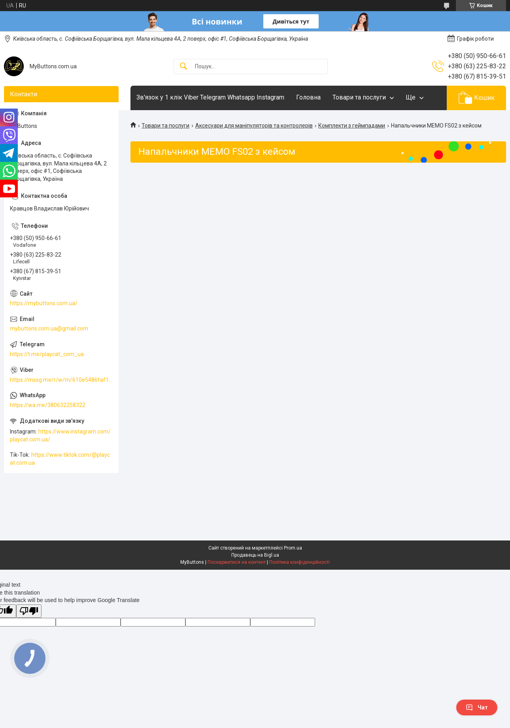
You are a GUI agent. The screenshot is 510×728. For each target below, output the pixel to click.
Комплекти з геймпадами (351, 125)
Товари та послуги (359, 97)
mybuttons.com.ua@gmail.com (49, 328)
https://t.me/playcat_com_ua (47, 354)
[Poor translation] (29, 611)
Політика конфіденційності (299, 562)
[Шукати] (183, 66)
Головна (308, 97)
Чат (477, 707)
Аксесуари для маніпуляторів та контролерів (254, 125)
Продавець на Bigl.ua (255, 555)
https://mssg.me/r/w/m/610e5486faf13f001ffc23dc (61, 380)
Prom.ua (293, 548)
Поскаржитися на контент (237, 562)
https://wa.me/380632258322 (47, 405)
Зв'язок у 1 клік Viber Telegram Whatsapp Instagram (210, 97)
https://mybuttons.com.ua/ (43, 303)
